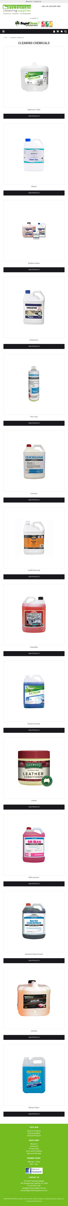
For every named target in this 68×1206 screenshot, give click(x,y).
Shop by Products (34, 1131)
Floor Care (34, 417)
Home (5, 37)
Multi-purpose (34, 877)
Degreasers (34, 340)
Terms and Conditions (34, 1151)
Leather (34, 801)
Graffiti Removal (34, 570)
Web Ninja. (39, 1201)
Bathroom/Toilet (34, 110)
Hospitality (34, 647)
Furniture (34, 493)
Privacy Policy (34, 1149)
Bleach (34, 186)
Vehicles (34, 1031)
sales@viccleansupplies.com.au (34, 1188)
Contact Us (37, 1)
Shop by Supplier (34, 1133)
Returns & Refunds (34, 1153)
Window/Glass (34, 1108)
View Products (34, 116)
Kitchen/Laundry (34, 724)
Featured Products (34, 1136)
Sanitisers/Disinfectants (34, 954)
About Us (29, 1)
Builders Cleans (34, 263)
